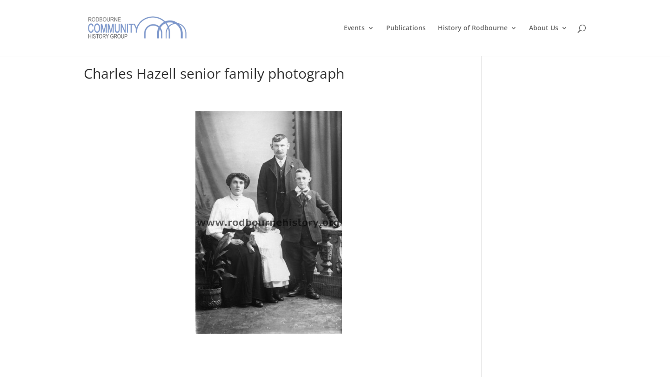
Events (354, 28)
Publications (406, 28)
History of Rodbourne (473, 28)
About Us (543, 28)
